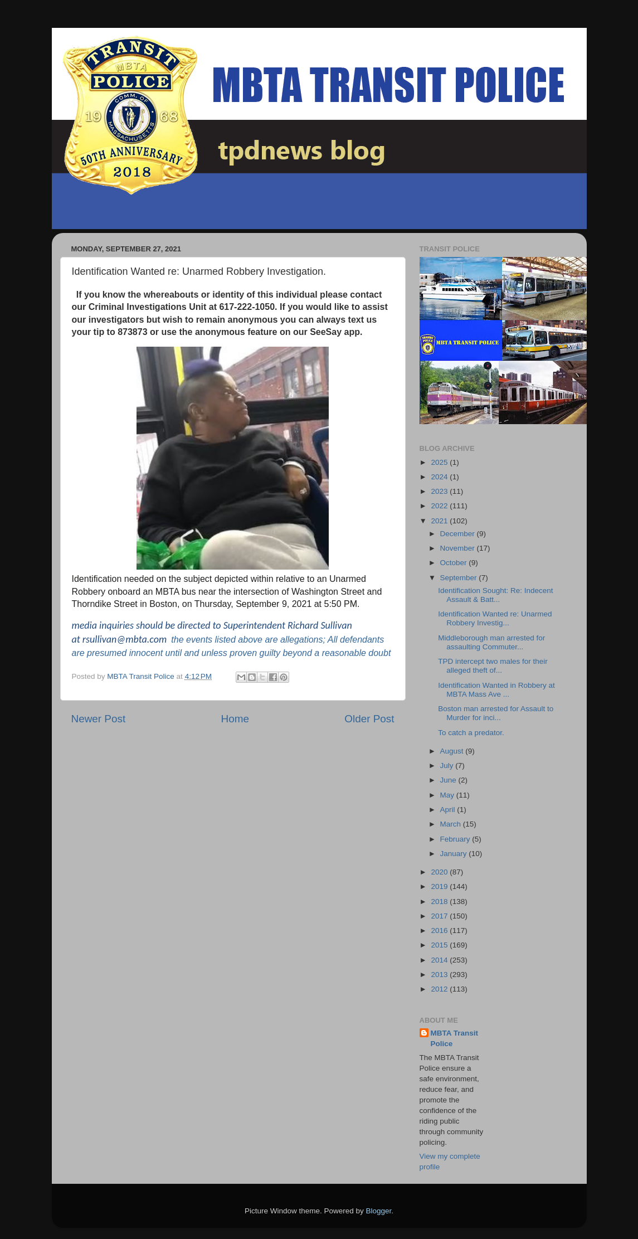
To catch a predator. (471, 732)
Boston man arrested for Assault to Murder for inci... (495, 713)
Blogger (379, 1211)
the (177, 639)
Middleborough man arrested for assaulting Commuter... (491, 642)
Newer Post (98, 719)
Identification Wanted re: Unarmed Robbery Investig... (495, 618)
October (454, 562)
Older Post (369, 719)
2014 (440, 960)
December (458, 533)
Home (235, 719)
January (454, 853)
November (458, 548)
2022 (440, 506)
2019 (440, 886)
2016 (440, 930)
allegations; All (309, 639)
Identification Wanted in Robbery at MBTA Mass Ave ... (496, 689)
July (448, 765)
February (456, 839)
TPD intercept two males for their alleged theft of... (493, 665)
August (453, 751)
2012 (440, 989)
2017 (440, 916)
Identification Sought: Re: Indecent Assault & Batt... (495, 595)
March (451, 824)
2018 (440, 901)
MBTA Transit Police (455, 1038)
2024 (440, 477)
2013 (440, 974)
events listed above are (231, 639)
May (448, 795)
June (449, 780)
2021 (440, 521)
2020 (440, 872)
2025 (440, 462)
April (448, 809)
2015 (440, 945)
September (459, 578)
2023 (440, 491)
